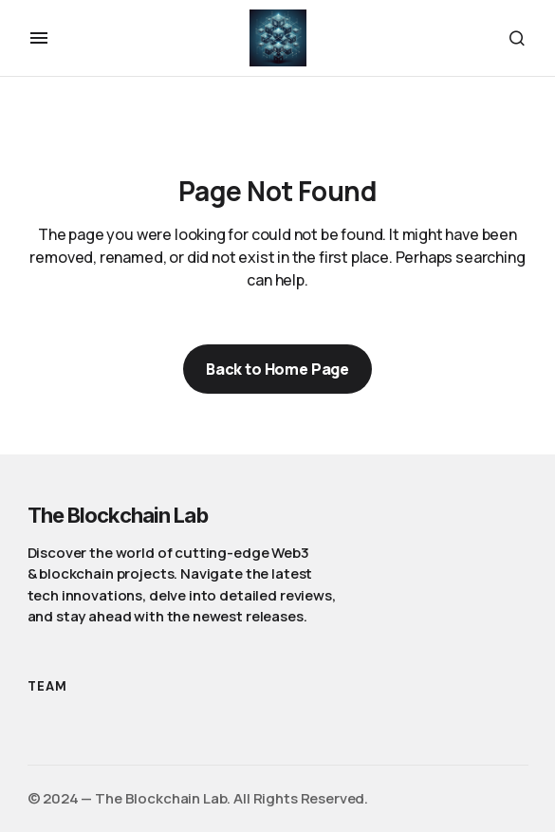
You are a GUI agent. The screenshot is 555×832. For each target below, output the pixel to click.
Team (48, 686)
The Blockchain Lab (118, 515)
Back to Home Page (277, 369)
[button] (39, 38)
